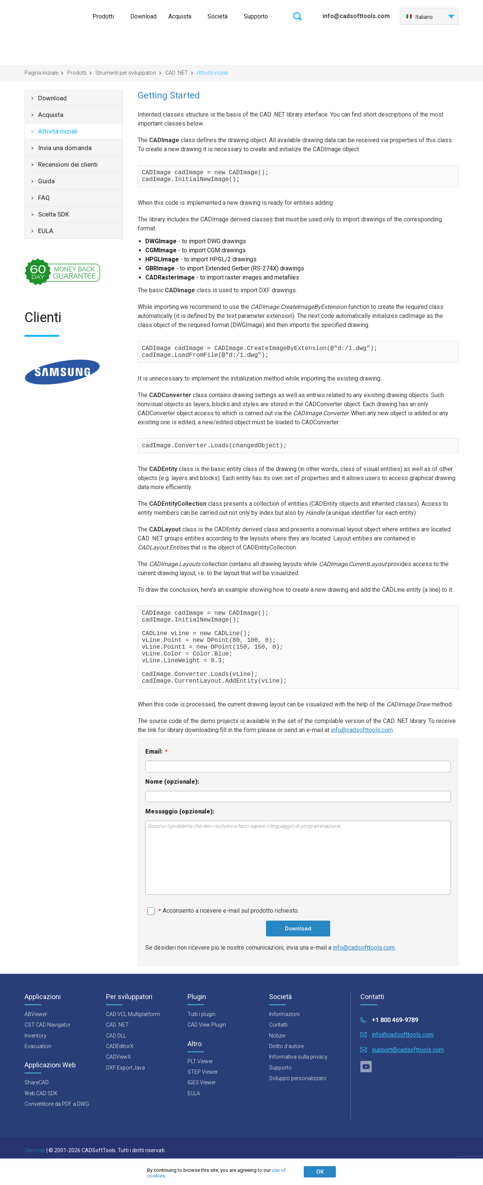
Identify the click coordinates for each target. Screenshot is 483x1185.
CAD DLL (116, 1060)
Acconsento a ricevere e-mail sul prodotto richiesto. (231, 934)
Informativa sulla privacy (298, 1081)
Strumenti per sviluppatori (125, 73)
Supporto (256, 16)
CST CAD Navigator (48, 1049)
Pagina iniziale (41, 73)
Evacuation (38, 1070)
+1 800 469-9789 (395, 1044)
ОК (320, 1171)
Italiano (419, 17)
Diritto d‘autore (286, 1070)
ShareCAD (37, 1107)
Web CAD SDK (41, 1117)
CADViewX (118, 1081)
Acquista (179, 16)
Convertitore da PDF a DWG (57, 1128)
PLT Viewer (200, 1085)
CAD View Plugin (207, 1049)
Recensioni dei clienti (68, 164)
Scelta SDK (53, 214)
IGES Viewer (202, 1107)
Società (218, 16)
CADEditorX (120, 1070)
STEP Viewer (203, 1096)
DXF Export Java (125, 1092)
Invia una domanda (65, 148)
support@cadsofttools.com (408, 1074)
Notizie (277, 1060)
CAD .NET (176, 73)
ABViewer (36, 1038)
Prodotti (103, 16)
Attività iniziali (58, 131)
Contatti (278, 1049)
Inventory (35, 1060)
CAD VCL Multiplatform (133, 1038)
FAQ (44, 197)
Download (143, 16)
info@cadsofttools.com (356, 16)
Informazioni (284, 1038)
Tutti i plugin (201, 1038)
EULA (45, 231)
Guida (46, 181)
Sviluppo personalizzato (297, 1102)
